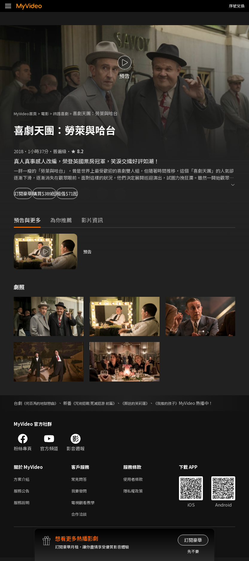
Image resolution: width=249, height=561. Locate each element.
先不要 (193, 551)
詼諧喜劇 (67, 113)
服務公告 (23, 492)
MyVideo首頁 (27, 113)
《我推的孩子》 (186, 403)
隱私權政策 (138, 492)
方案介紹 (23, 479)
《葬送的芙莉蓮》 (150, 403)
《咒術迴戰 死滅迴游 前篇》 (104, 403)
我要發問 (80, 492)
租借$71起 (112, 193)
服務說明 (23, 504)
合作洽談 (80, 517)
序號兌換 (237, 6)
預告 (87, 251)
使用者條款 (138, 479)
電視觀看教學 (84, 504)
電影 (49, 113)
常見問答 (80, 479)
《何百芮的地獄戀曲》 (43, 403)
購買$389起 (70, 193)
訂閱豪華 (30, 193)
